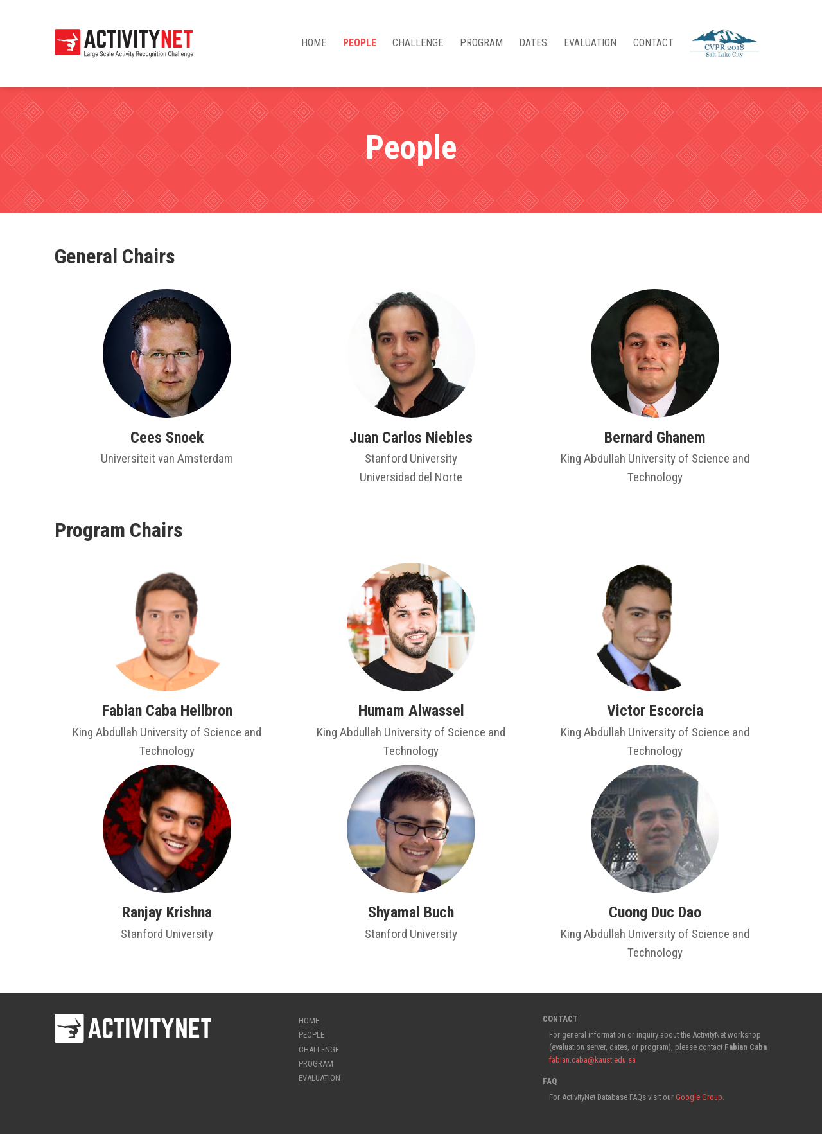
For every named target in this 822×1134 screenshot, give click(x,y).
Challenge (417, 43)
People (359, 43)
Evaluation (590, 43)
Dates (533, 43)
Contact (653, 43)
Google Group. (699, 1097)
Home (313, 43)
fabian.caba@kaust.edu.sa (592, 1060)
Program (481, 43)
